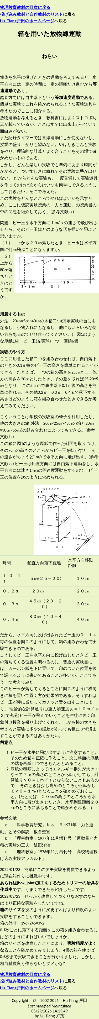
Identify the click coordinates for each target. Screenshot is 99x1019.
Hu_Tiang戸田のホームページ (27, 987)
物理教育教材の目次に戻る (25, 7)
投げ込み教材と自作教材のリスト (31, 14)
